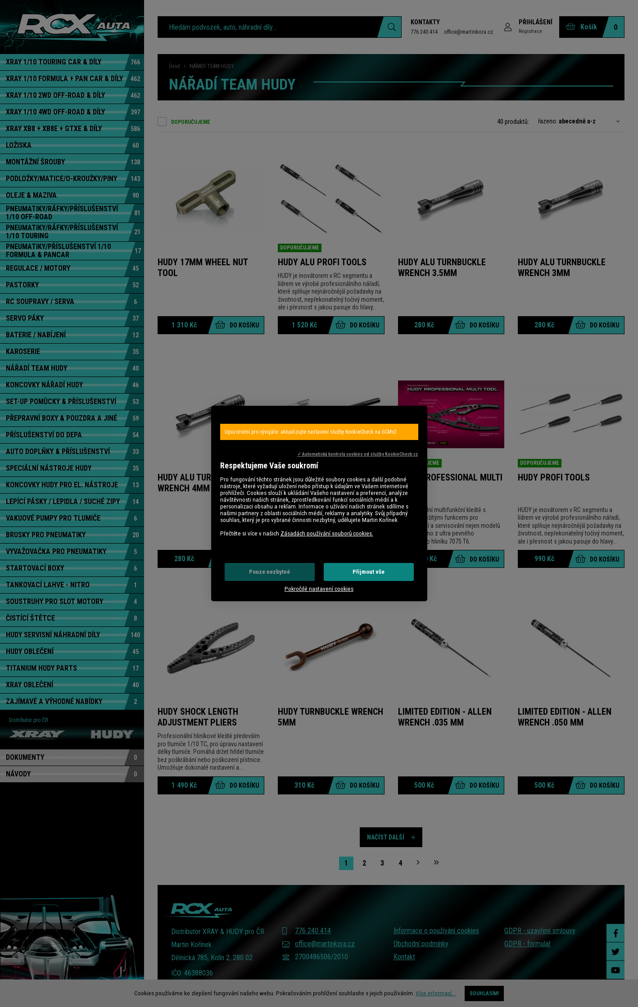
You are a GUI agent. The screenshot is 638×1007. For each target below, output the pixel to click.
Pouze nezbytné (269, 571)
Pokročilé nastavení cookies (319, 588)
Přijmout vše (369, 571)
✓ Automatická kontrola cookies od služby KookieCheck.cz (357, 454)
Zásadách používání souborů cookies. (327, 533)
